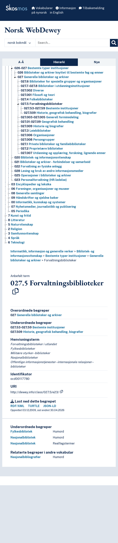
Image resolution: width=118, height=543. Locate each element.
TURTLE (34, 406)
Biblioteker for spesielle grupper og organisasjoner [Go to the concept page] (61, 81)
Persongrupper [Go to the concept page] (38, 139)
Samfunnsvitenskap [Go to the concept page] (23, 233)
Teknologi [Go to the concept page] (16, 242)
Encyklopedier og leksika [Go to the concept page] (31, 184)
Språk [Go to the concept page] (13, 238)
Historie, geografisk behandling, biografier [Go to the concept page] (60, 113)
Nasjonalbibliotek (22, 437)
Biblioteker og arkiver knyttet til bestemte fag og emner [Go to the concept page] (60, 72)
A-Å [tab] (21, 62)
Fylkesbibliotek (21, 431)
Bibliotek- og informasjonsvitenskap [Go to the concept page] (42, 157)
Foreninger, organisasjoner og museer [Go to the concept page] (40, 189)
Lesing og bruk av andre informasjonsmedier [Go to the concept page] (48, 171)
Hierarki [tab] (59, 62)
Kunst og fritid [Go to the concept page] (19, 215)
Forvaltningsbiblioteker (60, 260)
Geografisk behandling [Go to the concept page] (47, 122)
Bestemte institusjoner (37, 327)
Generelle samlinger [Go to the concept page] (27, 193)
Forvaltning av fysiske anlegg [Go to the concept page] (38, 166)
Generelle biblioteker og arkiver (36, 315)
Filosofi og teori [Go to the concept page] (38, 95)
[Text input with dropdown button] (72, 43)
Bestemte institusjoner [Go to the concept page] (51, 108)
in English (56, 12)
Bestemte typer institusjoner (65, 256)
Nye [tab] (97, 62)
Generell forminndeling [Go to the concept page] (50, 117)
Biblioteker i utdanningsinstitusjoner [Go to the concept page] (55, 86)
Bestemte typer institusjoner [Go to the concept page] (41, 68)
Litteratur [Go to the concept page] (16, 220)
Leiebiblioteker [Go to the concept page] (36, 130)
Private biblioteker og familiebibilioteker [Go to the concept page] (53, 144)
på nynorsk (39, 12)
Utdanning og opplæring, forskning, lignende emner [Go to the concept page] (63, 153)
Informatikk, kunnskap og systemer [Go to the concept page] (38, 202)
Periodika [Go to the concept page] (20, 211)
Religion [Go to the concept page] (15, 229)
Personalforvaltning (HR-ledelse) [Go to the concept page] (40, 180)
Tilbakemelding (91, 8)
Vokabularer (42, 8)
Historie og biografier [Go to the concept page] (42, 126)
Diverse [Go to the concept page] (32, 90)
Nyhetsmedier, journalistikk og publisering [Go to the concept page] (43, 206)
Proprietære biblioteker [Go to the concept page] (42, 148)
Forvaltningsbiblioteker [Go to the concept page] (42, 104)
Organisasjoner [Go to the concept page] (38, 135)
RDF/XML (17, 406)
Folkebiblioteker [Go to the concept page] (37, 99)
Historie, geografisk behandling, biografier (46, 332)
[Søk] (114, 43)
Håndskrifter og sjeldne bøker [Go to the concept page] (34, 198)
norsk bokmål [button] (19, 43)
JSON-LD (49, 406)
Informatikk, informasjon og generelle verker (41, 251)
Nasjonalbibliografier (25, 457)
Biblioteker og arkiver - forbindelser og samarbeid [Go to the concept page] (52, 162)
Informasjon (66, 8)
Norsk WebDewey (32, 30)
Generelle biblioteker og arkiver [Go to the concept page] (43, 77)
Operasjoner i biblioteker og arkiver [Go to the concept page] (42, 175)
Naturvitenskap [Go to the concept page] (20, 224)
